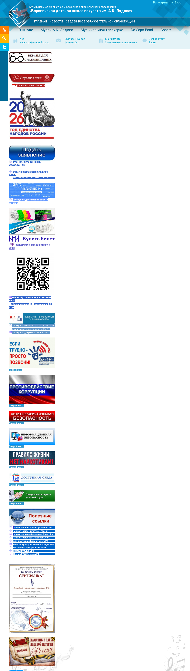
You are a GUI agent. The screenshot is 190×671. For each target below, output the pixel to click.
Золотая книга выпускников (121, 42)
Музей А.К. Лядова (57, 30)
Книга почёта (113, 38)
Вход (178, 2)
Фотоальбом (72, 42)
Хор (22, 38)
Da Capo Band (142, 30)
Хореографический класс (34, 42)
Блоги (152, 42)
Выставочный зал (75, 38)
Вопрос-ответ (157, 38)
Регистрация (161, 2)
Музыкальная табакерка (102, 30)
